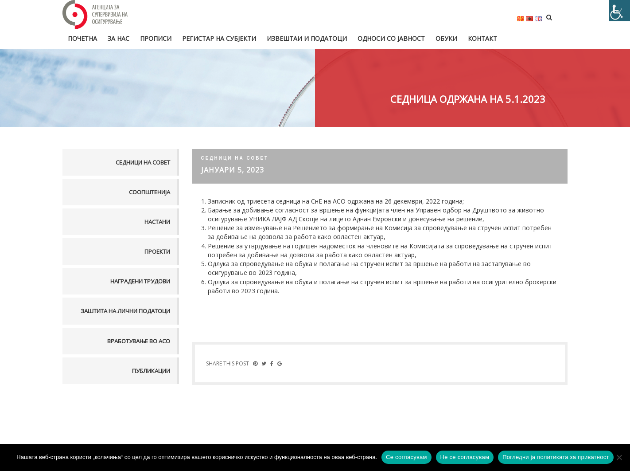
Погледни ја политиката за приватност (555, 457)
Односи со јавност (391, 38)
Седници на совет (143, 162)
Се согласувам (406, 457)
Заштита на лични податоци (125, 311)
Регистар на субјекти (219, 38)
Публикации (151, 371)
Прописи (155, 38)
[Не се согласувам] (618, 457)
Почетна (82, 38)
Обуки (446, 38)
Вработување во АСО (138, 341)
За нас (118, 38)
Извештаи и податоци (307, 38)
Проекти (157, 251)
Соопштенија (149, 192)
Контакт (482, 38)
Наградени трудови (140, 281)
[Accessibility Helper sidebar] (619, 10)
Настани (157, 222)
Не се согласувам (465, 457)
